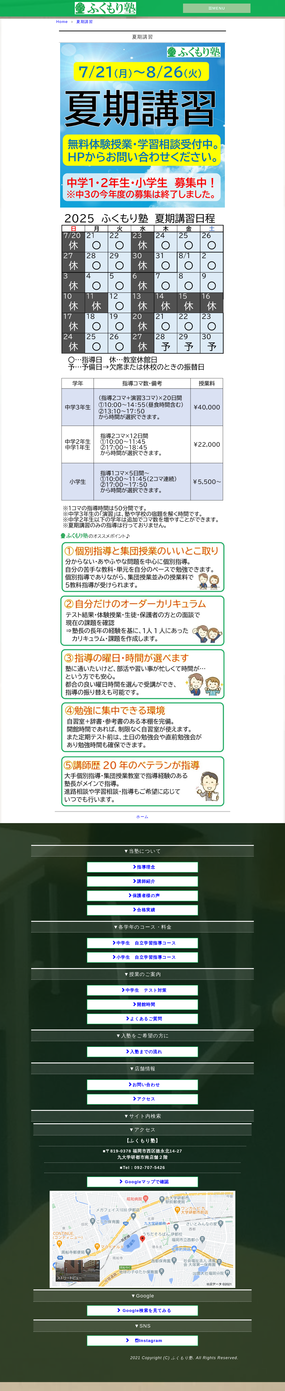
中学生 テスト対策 (146, 994)
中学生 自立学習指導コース (146, 945)
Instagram (146, 1349)
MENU (216, 8)
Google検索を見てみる (146, 1318)
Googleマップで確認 (146, 1189)
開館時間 (146, 1009)
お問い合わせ (146, 1091)
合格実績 (146, 912)
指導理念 (146, 867)
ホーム (142, 816)
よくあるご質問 (146, 1024)
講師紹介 (146, 882)
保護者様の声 (146, 897)
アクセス (146, 1105)
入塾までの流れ (146, 1057)
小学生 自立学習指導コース (146, 960)
